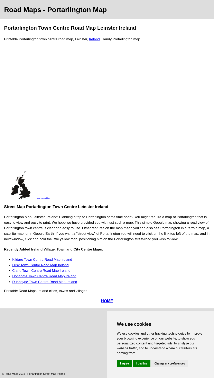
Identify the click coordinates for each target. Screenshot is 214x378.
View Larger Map (43, 198)
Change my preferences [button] (170, 363)
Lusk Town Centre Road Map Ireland (40, 265)
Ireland (94, 39)
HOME (107, 301)
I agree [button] (124, 363)
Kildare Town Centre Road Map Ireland (42, 260)
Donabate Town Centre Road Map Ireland (44, 276)
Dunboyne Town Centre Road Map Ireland (44, 282)
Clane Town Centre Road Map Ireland (41, 271)
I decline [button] (141, 363)
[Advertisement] (20, 107)
